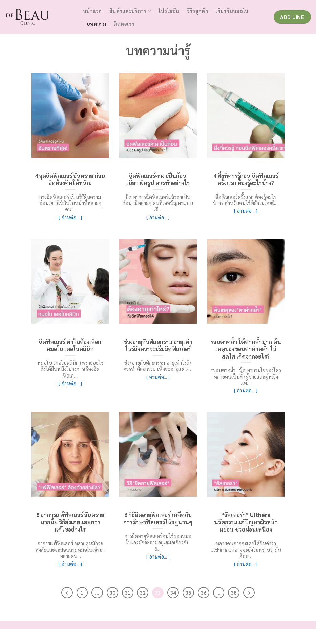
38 (233, 592)
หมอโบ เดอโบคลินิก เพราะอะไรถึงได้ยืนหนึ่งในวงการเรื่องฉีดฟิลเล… (70, 369)
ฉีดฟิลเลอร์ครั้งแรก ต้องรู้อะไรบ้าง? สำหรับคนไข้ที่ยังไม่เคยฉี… (246, 200)
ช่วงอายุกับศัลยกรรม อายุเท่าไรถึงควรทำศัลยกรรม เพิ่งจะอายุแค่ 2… (157, 366)
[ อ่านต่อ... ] (70, 217)
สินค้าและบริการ (130, 10)
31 (127, 592)
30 (112, 592)
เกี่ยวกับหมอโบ (231, 11)
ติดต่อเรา (123, 24)
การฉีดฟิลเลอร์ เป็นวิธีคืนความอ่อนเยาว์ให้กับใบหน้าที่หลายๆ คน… (70, 203)
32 (142, 592)
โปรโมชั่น (169, 11)
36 (203, 592)
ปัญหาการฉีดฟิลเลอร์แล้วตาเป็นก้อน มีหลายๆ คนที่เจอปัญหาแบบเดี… (158, 203)
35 (188, 592)
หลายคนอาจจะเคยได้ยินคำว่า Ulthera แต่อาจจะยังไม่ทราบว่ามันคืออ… (246, 549)
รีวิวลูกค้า (197, 11)
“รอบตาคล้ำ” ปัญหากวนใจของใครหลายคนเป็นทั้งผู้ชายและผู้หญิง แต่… (246, 376)
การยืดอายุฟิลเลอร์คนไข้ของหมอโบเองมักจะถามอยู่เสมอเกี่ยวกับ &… (158, 542)
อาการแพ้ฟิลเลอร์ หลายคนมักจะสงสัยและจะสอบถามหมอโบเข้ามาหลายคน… (70, 549)
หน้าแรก (92, 11)
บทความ (96, 24)
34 (173, 592)
